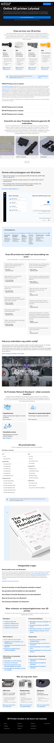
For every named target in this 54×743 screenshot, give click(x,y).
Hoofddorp (33, 726)
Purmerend (6, 728)
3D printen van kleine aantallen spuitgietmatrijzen (38, 640)
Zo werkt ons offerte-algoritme (10, 189)
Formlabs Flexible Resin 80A (9, 490)
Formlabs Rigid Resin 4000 (9, 487)
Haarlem (33, 723)
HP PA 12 (31, 456)
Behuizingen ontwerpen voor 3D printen (40, 628)
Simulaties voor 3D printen (11, 662)
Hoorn (5, 723)
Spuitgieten (39, 680)
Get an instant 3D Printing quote (27, 17)
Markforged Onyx (33, 468)
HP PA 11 (31, 458)
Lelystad (19, 728)
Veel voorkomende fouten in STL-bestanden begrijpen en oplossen (12, 665)
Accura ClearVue (32, 485)
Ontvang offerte (47, 4)
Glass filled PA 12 (7, 458)
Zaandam (19, 723)
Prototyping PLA (7, 473)
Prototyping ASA (7, 466)
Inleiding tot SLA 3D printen (11, 625)
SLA (41, 42)
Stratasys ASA (32, 473)
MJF (28, 42)
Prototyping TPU (7, 468)
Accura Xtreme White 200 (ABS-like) (37, 487)
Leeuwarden (47, 723)
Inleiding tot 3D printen (10, 621)
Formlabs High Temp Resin (9, 492)
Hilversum (33, 728)
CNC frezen (5, 680)
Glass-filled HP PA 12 (33, 461)
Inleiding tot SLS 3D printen (11, 627)
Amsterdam (20, 726)
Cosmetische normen (6, 422)
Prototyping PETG (7, 464)
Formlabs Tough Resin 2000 (9, 485)
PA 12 (4, 456)
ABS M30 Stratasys (33, 475)
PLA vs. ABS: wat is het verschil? (12, 639)
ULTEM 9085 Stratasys (34, 471)
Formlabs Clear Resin (7, 483)
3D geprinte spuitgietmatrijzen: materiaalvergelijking (12, 649)
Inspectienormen (5, 404)
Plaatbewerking (23, 680)
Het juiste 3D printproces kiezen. (43, 77)
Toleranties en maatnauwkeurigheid (35, 404)
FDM (3, 42)
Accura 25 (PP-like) (33, 483)
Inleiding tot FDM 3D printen (11, 623)
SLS (16, 42)
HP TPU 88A (31, 463)
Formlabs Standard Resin (8, 480)
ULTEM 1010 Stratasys (33, 477)
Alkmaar (6, 726)
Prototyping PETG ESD (8, 475)
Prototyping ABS (7, 471)
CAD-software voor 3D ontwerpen (13, 660)
